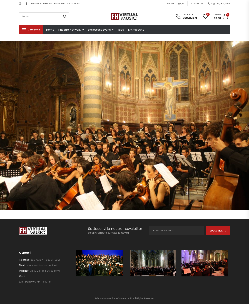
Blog (121, 30)
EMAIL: (22, 265)
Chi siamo (197, 3)
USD (169, 3)
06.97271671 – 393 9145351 (45, 260)
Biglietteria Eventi (99, 30)
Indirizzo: (24, 270)
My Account (136, 30)
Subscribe (216, 230)
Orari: (22, 276)
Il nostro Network (69, 30)
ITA (179, 3)
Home (50, 30)
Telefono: (24, 260)
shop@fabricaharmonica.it (42, 265)
